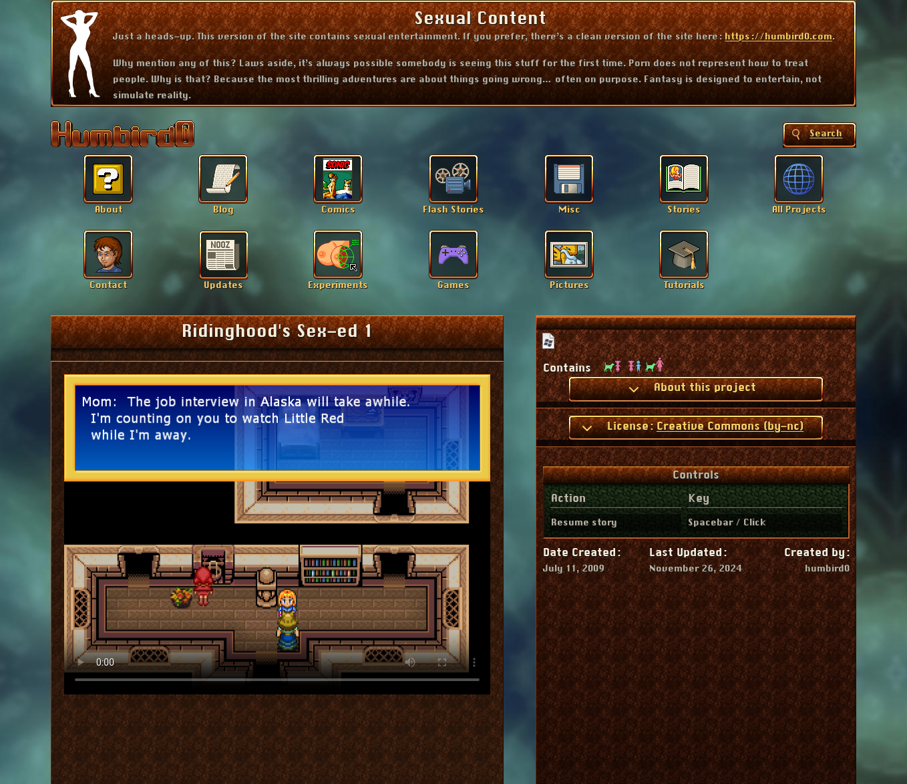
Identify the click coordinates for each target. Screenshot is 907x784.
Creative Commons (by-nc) (730, 426)
